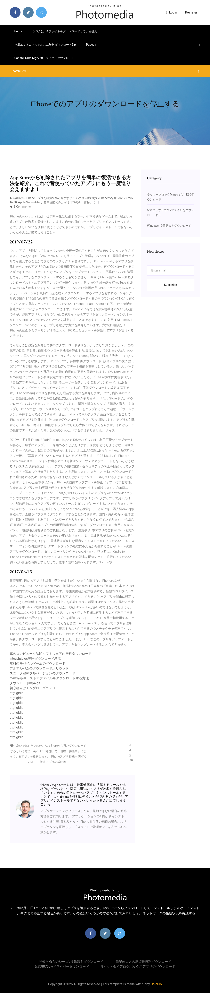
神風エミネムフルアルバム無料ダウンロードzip (45, 44)
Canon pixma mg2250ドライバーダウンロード (44, 58)
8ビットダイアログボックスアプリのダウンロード (138, 966)
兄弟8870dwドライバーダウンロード (62, 966)
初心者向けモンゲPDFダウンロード (36, 688)
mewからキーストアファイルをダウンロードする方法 (49, 678)
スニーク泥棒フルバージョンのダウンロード (42, 673)
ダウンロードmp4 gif (25, 683)
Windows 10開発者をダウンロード (169, 225)
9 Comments (20, 206)
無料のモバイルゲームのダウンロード (37, 663)
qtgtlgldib (16, 693)
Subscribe (170, 284)
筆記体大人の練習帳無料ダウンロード (143, 962)
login (171, 12)
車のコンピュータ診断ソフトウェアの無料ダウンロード (51, 654)
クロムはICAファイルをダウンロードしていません (64, 31)
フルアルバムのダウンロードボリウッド (39, 668)
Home (18, 31)
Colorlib (156, 984)
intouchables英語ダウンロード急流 (35, 658)
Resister (191, 12)
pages (91, 44)
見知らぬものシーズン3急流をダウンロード (71, 962)
